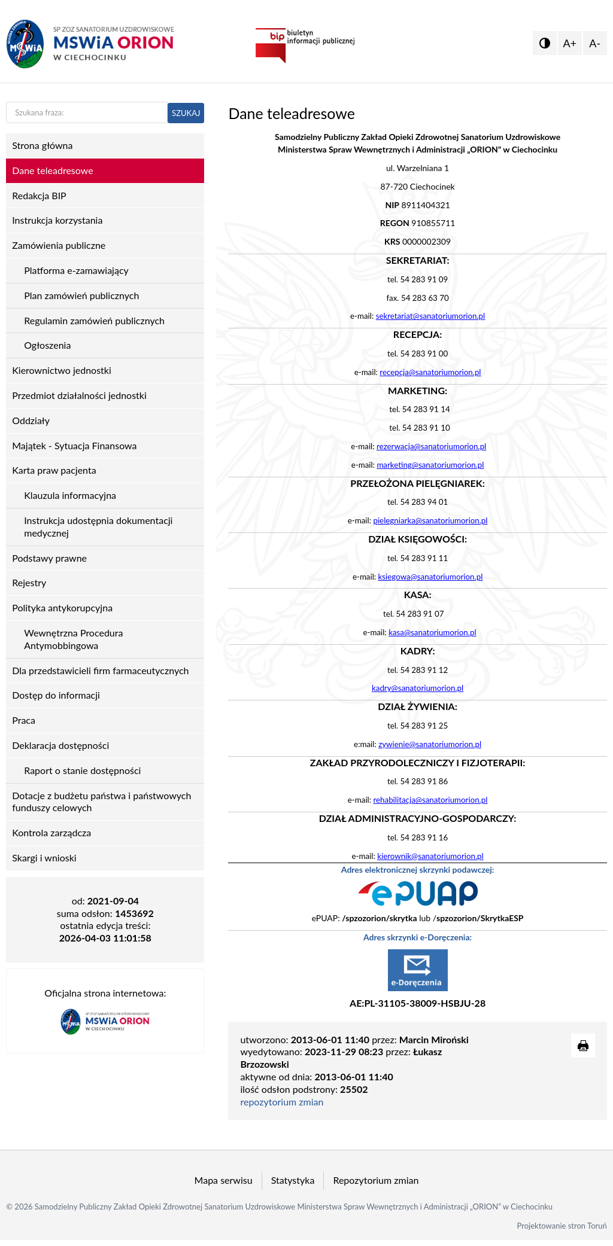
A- (594, 43)
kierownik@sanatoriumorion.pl (430, 856)
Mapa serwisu (224, 1180)
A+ (569, 43)
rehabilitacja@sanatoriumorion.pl (430, 800)
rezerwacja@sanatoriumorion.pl (431, 446)
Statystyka (293, 1180)
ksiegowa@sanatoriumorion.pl (430, 576)
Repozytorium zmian (375, 1180)
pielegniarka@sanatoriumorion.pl (430, 520)
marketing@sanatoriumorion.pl (430, 465)
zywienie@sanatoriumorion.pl (429, 744)
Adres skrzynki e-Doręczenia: (417, 937)
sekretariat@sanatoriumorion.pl (430, 316)
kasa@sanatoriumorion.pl (432, 632)
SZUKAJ (186, 113)
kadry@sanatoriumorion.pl (417, 688)
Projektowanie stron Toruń (562, 1225)
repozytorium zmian (281, 1101)
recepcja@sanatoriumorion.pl (430, 372)
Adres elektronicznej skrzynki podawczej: (417, 869)
